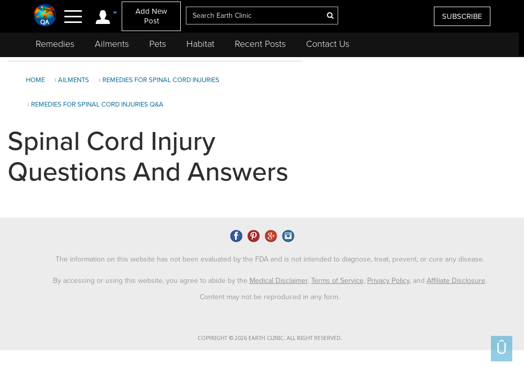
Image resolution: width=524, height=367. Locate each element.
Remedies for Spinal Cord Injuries (160, 80)
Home (35, 80)
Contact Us (327, 43)
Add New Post (151, 16)
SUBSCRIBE (462, 16)
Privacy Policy (388, 280)
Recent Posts (260, 43)
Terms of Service (337, 280)
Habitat (200, 43)
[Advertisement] (412, 137)
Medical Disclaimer (279, 280)
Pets (157, 43)
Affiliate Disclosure (456, 280)
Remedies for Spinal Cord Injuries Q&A (97, 104)
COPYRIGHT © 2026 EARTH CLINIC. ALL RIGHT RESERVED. (270, 338)
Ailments (112, 43)
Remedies (55, 43)
